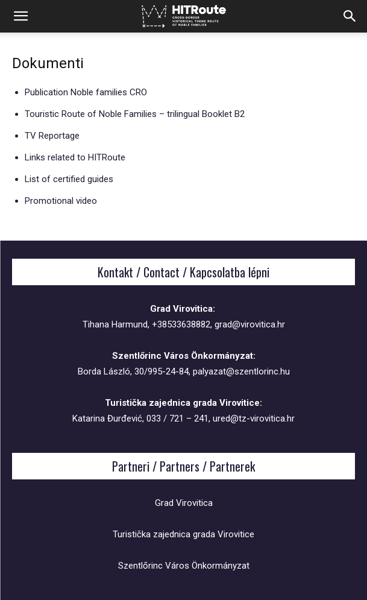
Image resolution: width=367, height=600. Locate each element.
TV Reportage (52, 135)
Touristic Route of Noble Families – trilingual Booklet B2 (135, 114)
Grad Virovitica (184, 502)
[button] (20, 16)
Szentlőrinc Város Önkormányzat (183, 565)
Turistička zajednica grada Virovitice (183, 534)
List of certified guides (69, 179)
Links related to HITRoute (75, 157)
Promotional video (61, 200)
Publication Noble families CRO (86, 92)
